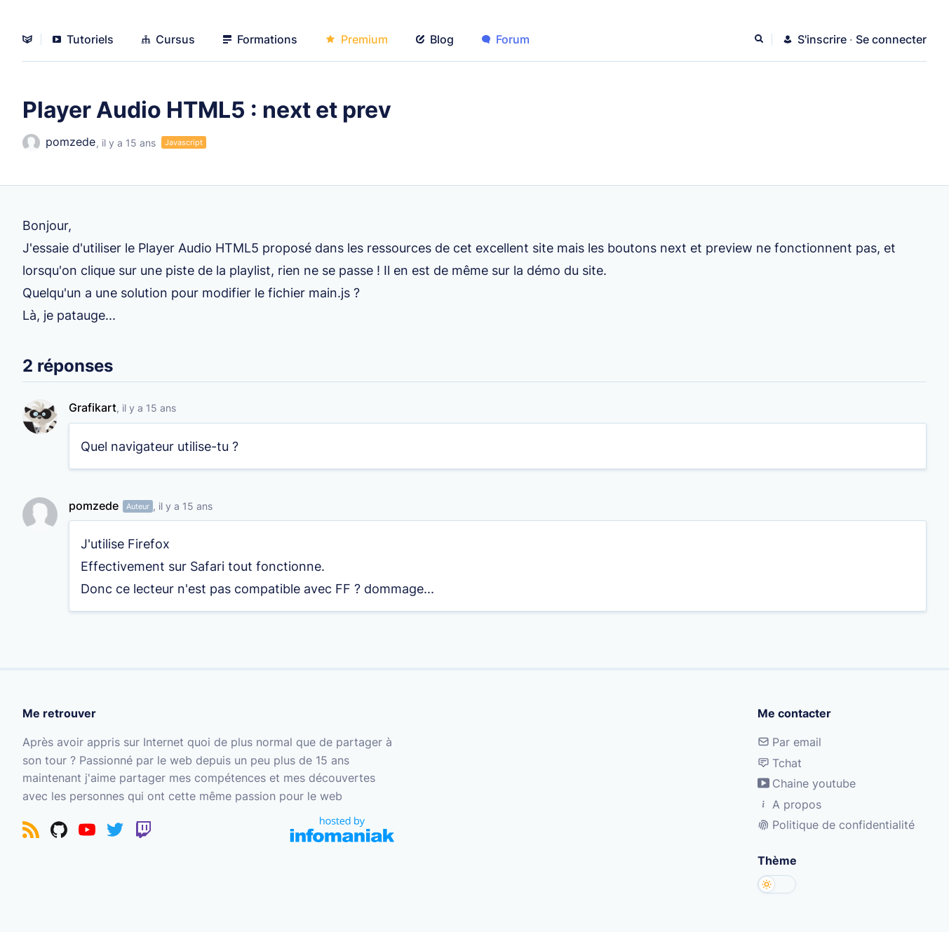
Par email (789, 742)
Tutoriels (83, 39)
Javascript (184, 142)
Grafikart (92, 407)
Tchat (780, 763)
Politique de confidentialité (836, 824)
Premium (356, 39)
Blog (435, 39)
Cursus (168, 39)
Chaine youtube (807, 783)
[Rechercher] (760, 39)
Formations (260, 39)
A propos (789, 804)
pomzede (58, 142)
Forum (506, 39)
